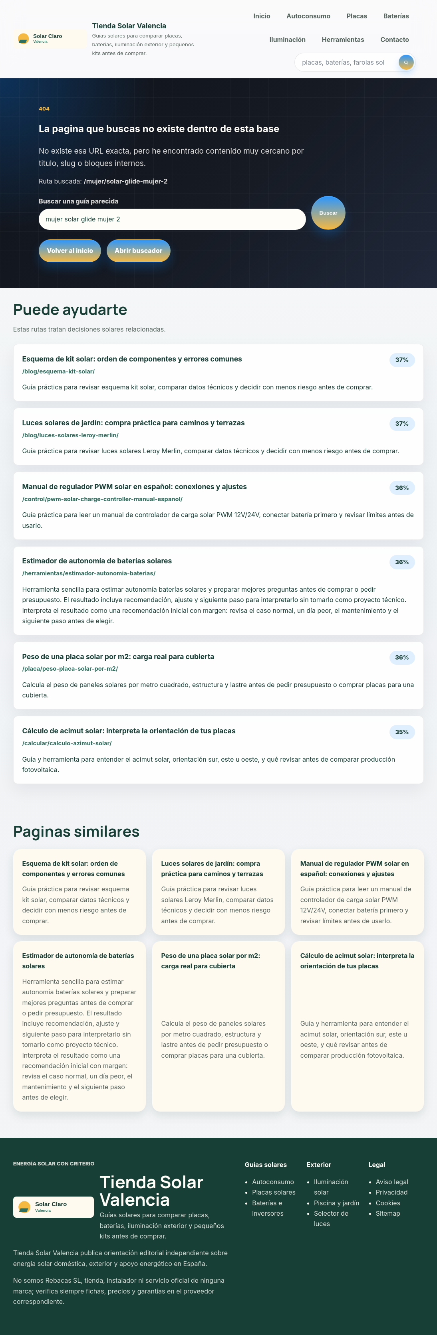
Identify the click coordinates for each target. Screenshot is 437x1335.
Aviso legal (392, 1182)
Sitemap (388, 1213)
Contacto (394, 39)
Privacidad (392, 1192)
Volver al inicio (70, 251)
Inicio (262, 16)
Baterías (396, 16)
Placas (357, 16)
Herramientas (343, 39)
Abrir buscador (138, 251)
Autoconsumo (308, 16)
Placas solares (274, 1192)
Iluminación (288, 39)
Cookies (388, 1203)
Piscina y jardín (337, 1203)
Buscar (329, 213)
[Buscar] (406, 62)
